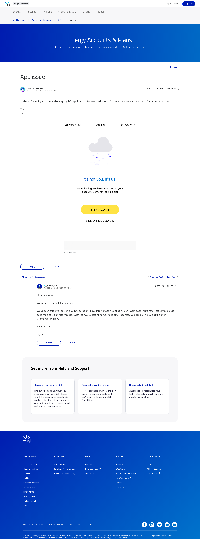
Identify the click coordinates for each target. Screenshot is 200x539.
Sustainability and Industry (127, 471)
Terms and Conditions (60, 518)
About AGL (120, 462)
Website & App (67, 11)
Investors (120, 485)
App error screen (70, 252)
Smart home (28, 489)
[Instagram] (154, 518)
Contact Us (89, 471)
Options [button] (173, 67)
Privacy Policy (28, 518)
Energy (16, 11)
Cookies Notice (43, 518)
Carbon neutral (29, 498)
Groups (87, 11)
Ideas (101, 11)
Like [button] (54, 266)
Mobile (48, 11)
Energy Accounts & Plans (53, 20)
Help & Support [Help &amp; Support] (172, 3)
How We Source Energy (125, 476)
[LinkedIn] (174, 518)
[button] (178, 89)
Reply (32, 266)
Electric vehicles (29, 485)
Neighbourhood (21, 3)
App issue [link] (74, 20)
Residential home (30, 462)
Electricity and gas (30, 466)
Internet (32, 11)
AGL (34, 3)
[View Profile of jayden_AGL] (52, 285)
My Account (152, 462)
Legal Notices (77, 518)
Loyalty (26, 503)
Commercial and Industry (64, 471)
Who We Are (121, 466)
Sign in (189, 3)
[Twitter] (161, 518)
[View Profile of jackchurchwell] (35, 88)
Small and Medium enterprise (66, 466)
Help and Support (92, 462)
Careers (119, 480)
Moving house (29, 494)
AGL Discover (152, 471)
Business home (60, 462)
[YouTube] (168, 518)
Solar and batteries (31, 480)
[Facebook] (148, 518)
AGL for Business (154, 466)
